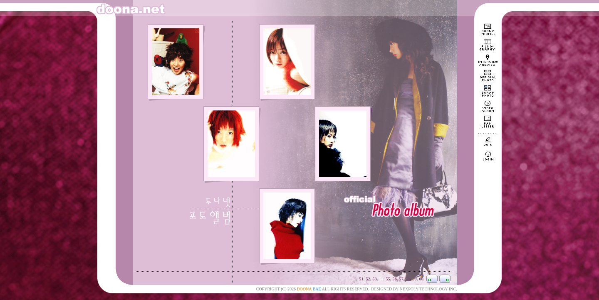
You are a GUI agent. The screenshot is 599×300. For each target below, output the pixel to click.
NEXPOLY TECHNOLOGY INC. (428, 289)
